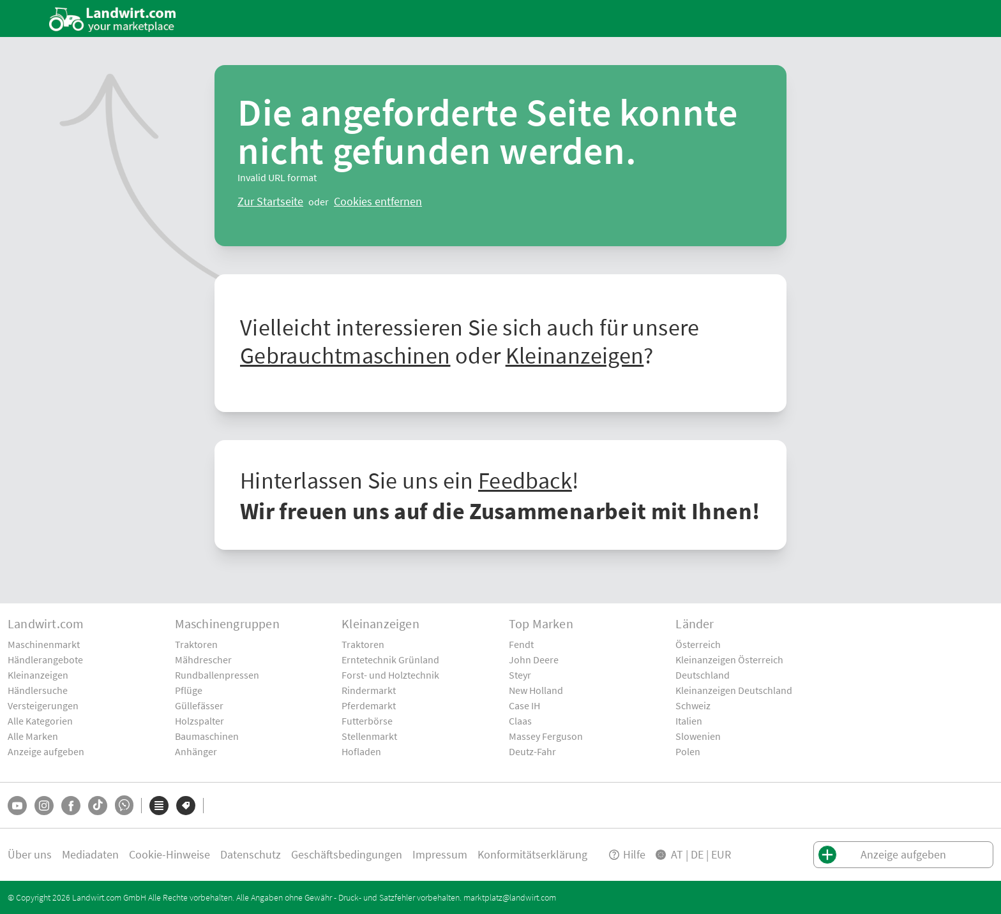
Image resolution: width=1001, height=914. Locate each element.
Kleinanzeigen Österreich (729, 659)
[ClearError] (270, 201)
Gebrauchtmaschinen (345, 355)
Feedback (525, 480)
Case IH (524, 705)
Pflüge (188, 690)
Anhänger (196, 751)
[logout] (378, 201)
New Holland (536, 690)
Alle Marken (33, 736)
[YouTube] (17, 805)
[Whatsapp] (124, 805)
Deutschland (702, 674)
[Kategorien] (159, 805)
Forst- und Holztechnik (390, 674)
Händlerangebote (45, 659)
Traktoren (196, 644)
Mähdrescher (203, 659)
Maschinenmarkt (44, 644)
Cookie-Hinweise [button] (169, 854)
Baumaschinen (207, 736)
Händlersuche (38, 690)
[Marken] (185, 805)
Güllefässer (199, 705)
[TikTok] (97, 805)
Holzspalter (199, 720)
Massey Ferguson (546, 736)
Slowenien (698, 736)
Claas (520, 720)
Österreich (698, 644)
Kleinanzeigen (575, 355)
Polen (687, 751)
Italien (688, 720)
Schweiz (693, 705)
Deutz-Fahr (532, 751)
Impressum (439, 854)
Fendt (521, 644)
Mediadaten (90, 854)
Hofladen (361, 751)
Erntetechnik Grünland (390, 659)
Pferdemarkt (369, 705)
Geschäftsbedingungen (346, 854)
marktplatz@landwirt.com (509, 897)
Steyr (520, 674)
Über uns (30, 854)
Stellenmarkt (369, 736)
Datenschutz (250, 854)
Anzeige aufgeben (46, 751)
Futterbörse (367, 720)
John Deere (534, 659)
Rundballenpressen (217, 674)
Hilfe (626, 854)
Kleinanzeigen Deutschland (733, 690)
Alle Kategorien (40, 720)
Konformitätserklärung (532, 854)
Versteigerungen (43, 705)
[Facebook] (70, 805)
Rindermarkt (369, 690)
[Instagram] (44, 805)
